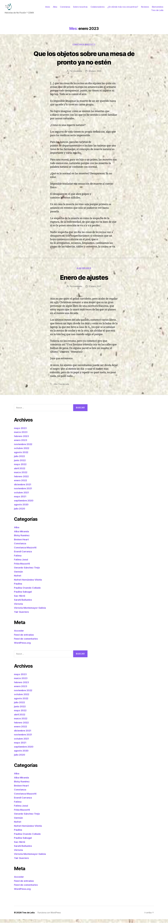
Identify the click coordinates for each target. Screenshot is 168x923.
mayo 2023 (20, 431)
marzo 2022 (21, 476)
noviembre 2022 (23, 447)
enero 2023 (20, 443)
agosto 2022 (21, 456)
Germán (18, 575)
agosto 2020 (21, 508)
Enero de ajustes (84, 280)
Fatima (18, 559)
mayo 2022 (20, 468)
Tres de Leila (157, 12)
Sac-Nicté (20, 599)
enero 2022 (20, 484)
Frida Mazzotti (22, 567)
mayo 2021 (20, 500)
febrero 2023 (21, 439)
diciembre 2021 (23, 488)
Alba (69, 8)
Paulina (18, 587)
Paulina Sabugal (23, 595)
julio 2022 (20, 460)
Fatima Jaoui (21, 563)
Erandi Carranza (23, 555)
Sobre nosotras (94, 8)
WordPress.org (23, 646)
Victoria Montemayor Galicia (30, 611)
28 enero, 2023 (95, 75)
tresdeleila (77, 75)
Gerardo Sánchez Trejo (27, 571)
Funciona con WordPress (49, 916)
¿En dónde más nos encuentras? (137, 8)
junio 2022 (20, 464)
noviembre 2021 (23, 492)
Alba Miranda (84, 272)
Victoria (18, 607)
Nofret (17, 579)
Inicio (62, 8)
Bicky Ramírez (22, 539)
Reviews (159, 8)
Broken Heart (21, 543)
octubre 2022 (22, 452)
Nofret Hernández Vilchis (28, 583)
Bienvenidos (142, 12)
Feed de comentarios (26, 642)
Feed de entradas (24, 638)
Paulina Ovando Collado (28, 591)
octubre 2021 (22, 496)
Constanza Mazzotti (84, 48)
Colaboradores (112, 8)
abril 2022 (20, 472)
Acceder (19, 634)
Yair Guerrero (22, 615)
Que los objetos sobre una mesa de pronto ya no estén (84, 61)
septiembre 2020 (24, 504)
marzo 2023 (21, 435)
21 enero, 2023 (95, 290)
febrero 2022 (21, 480)
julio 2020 (20, 512)
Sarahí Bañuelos (23, 603)
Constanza (79, 8)
